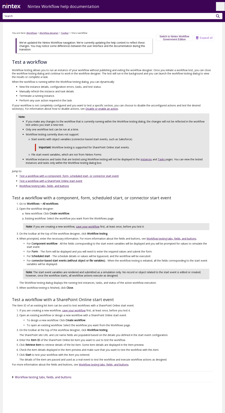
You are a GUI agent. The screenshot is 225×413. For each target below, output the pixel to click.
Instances (146, 159)
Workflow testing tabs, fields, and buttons (44, 186)
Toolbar (65, 32)
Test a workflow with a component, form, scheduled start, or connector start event (69, 176)
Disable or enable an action (101, 108)
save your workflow (87, 226)
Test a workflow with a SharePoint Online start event (50, 181)
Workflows (31, 32)
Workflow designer (48, 32)
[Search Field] (112, 16)
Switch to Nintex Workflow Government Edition (174, 38)
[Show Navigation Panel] (220, 6)
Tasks (161, 159)
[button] (217, 16)
